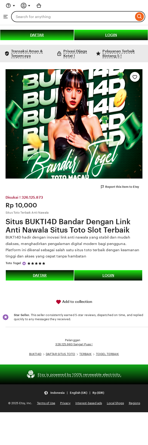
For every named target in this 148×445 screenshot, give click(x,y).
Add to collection (74, 302)
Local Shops (115, 403)
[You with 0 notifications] (25, 5)
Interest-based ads (88, 403)
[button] (74, 392)
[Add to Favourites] (135, 77)
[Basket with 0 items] (38, 5)
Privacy (65, 403)
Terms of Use (46, 403)
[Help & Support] (10, 5)
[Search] (139, 16)
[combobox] (72, 16)
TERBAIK (85, 354)
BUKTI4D (35, 354)
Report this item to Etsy (119, 187)
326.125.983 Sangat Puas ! (73, 344)
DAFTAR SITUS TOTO (60, 354)
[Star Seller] (24, 263)
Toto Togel (13, 263)
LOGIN (111, 35)
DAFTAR (37, 35)
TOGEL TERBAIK (107, 354)
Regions (134, 403)
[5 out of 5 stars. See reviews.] (37, 263)
